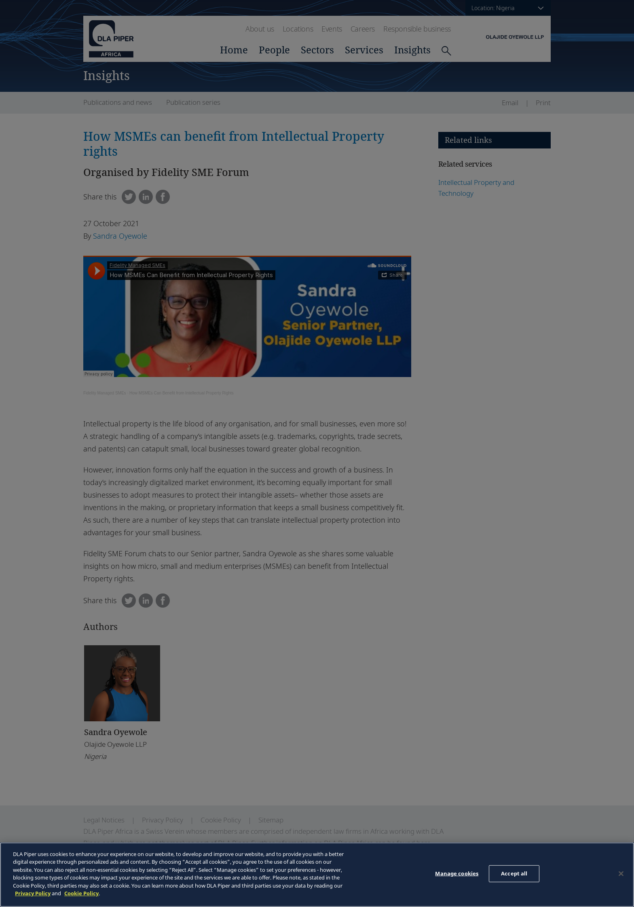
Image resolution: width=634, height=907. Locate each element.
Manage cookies (456, 873)
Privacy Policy (33, 893)
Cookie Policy (81, 893)
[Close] (621, 873)
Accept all (514, 873)
